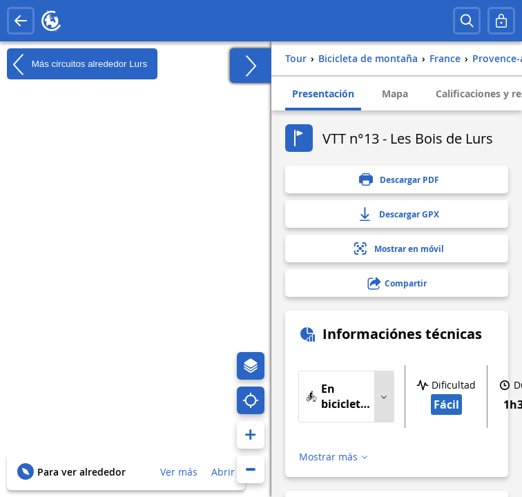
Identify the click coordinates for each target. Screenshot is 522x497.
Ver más (178, 471)
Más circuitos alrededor (77, 64)
